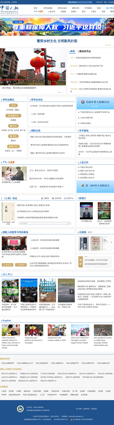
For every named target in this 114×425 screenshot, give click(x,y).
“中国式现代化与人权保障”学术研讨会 (95, 112)
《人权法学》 (7, 265)
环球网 (3, 395)
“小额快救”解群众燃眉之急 (86, 74)
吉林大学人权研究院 (8, 381)
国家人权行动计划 (87, 171)
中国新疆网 (64, 395)
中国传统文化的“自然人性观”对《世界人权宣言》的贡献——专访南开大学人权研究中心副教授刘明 (94, 296)
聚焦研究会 (85, 51)
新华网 (11, 391)
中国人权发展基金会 (30, 395)
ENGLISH (99, 2)
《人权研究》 (21, 265)
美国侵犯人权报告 (87, 174)
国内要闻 (73, 66)
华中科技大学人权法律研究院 (93, 377)
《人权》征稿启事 (37, 114)
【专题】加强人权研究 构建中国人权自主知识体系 (94, 137)
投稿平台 (70, 198)
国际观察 (73, 82)
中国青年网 (55, 391)
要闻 (112, 11)
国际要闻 (73, 89)
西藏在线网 (74, 395)
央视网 (46, 391)
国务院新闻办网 (14, 395)
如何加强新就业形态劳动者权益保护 (96, 265)
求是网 (100, 391)
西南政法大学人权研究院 (29, 377)
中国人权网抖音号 (87, 363)
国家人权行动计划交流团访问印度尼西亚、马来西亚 (50, 137)
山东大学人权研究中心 (9, 377)
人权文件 (51, 11)
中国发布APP (52, 395)
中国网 (18, 391)
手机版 (112, 2)
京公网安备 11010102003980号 (82, 419)
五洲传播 (84, 395)
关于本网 (79, 409)
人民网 (3, 391)
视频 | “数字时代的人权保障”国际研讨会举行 (47, 153)
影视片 (74, 11)
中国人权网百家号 (42, 363)
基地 (99, 8)
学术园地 (88, 8)
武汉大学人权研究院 (105, 373)
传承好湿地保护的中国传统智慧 (88, 58)
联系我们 (94, 409)
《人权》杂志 (10, 198)
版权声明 (86, 409)
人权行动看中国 (86, 118)
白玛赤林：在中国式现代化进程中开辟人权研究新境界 (51, 106)
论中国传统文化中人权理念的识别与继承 (33, 211)
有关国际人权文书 (87, 178)
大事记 (93, 11)
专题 (103, 11)
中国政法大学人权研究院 (29, 373)
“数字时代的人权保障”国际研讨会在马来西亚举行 (49, 145)
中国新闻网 (91, 391)
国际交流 (75, 8)
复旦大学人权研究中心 (87, 373)
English (7, 320)
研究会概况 (48, 8)
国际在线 (27, 391)
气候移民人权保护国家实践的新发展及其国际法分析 (37, 218)
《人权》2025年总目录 (39, 122)
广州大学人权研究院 (47, 373)
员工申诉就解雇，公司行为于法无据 (96, 261)
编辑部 (46, 198)
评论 (72, 58)
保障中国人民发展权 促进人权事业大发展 (33, 205)
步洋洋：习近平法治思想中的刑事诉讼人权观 (95, 153)
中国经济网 (66, 391)
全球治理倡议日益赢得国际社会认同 (93, 82)
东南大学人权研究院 (72, 377)
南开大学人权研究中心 (9, 373)
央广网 (74, 391)
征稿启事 (58, 198)
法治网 (108, 391)
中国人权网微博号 (7, 363)
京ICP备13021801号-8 (61, 419)
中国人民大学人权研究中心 (67, 373)
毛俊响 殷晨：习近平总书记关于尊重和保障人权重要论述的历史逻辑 (94, 145)
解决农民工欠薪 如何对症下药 (91, 66)
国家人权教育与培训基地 (15, 232)
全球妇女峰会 (85, 123)
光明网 (82, 391)
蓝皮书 (90, 232)
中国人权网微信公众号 (25, 363)
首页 (35, 8)
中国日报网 (37, 391)
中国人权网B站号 (57, 363)
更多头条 (108, 45)
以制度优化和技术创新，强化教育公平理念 (94, 281)
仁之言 (42, 395)
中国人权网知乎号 (72, 363)
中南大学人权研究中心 (48, 381)
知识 (84, 11)
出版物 (63, 11)
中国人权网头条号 (103, 363)
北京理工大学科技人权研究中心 (51, 377)
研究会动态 (62, 8)
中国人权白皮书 (86, 167)
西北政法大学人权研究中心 (28, 381)
